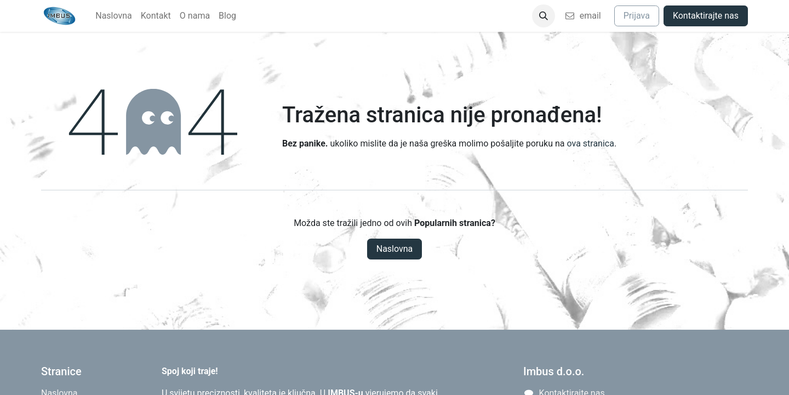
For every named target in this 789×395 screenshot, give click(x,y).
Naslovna (394, 249)
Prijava (637, 15)
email (582, 15)
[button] (543, 15)
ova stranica (590, 143)
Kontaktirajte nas (706, 15)
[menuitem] (113, 16)
